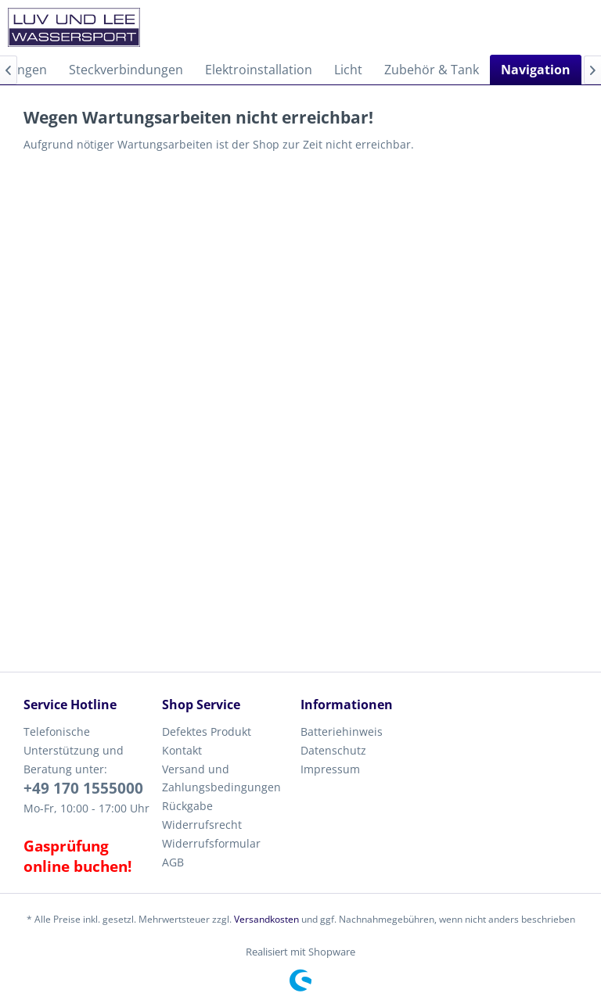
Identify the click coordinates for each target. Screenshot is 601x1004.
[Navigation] (535, 69)
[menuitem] (126, 69)
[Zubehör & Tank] (431, 69)
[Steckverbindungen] (126, 69)
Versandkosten (266, 919)
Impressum (330, 769)
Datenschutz (333, 750)
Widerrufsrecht (202, 824)
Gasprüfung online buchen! (77, 856)
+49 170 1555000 (83, 788)
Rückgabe (187, 805)
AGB (173, 862)
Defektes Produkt (206, 731)
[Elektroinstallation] (258, 69)
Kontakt (182, 750)
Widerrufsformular (211, 843)
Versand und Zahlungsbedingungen (221, 778)
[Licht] (348, 69)
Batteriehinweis (341, 731)
